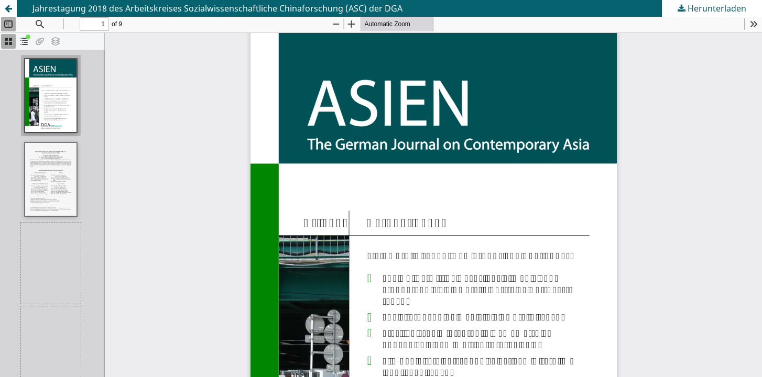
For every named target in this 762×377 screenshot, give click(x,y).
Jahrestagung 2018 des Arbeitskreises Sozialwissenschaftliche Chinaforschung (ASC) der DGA (217, 8)
